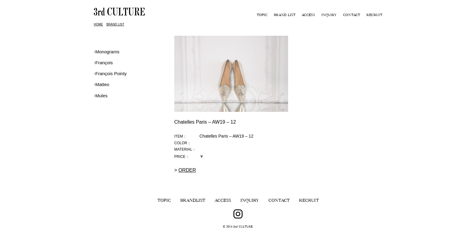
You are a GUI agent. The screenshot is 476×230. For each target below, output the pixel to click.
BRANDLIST (192, 201)
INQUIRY (329, 15)
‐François (103, 62)
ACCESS (308, 15)
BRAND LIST (284, 15)
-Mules (100, 95)
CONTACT (351, 15)
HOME (98, 24)
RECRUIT (374, 15)
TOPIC (262, 15)
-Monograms (106, 51)
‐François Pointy (110, 73)
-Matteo (101, 84)
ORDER (187, 170)
